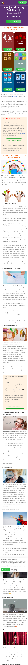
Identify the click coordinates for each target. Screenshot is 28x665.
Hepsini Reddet (23, 569)
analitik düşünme (11, 585)
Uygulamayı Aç (14, 21)
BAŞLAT (7, 49)
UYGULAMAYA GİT (22, 2)
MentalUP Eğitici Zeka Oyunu (15, 390)
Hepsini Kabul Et (5, 569)
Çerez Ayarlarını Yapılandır (14, 570)
